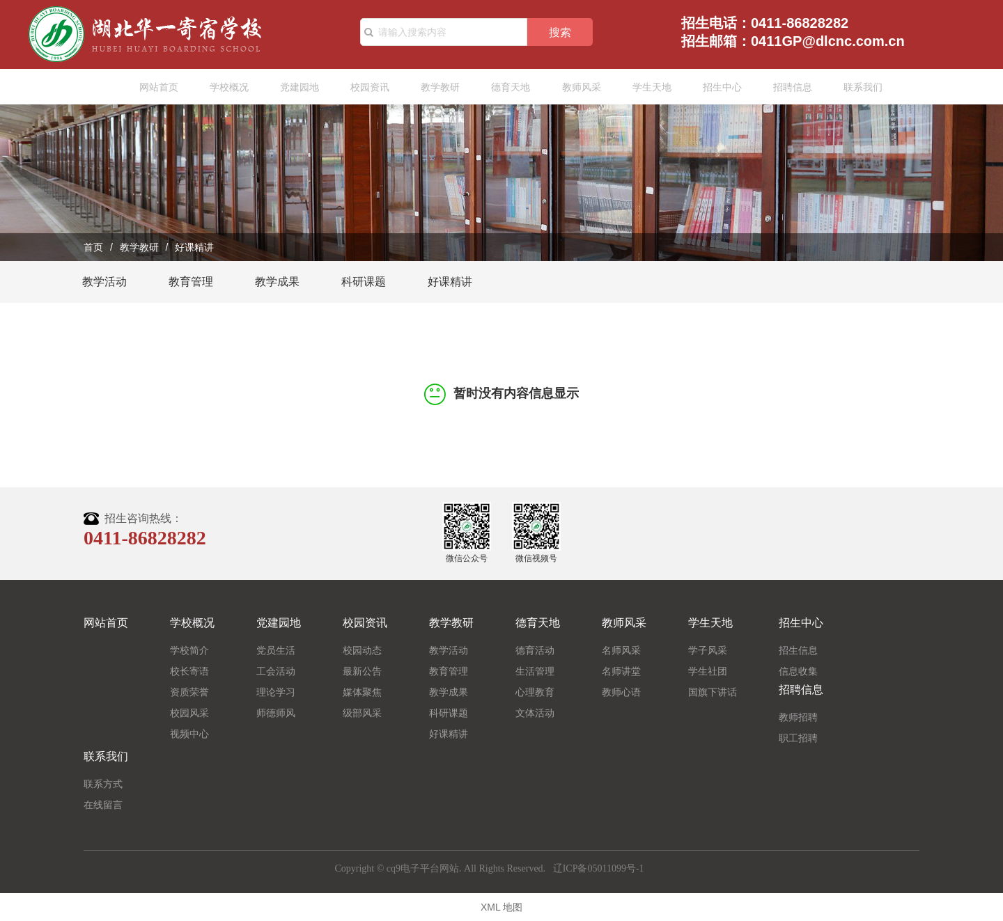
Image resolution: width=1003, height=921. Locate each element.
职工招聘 (798, 737)
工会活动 (275, 671)
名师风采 (621, 650)
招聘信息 (786, 87)
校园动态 (362, 650)
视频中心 (189, 733)
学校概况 (223, 87)
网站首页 (153, 87)
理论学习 (275, 692)
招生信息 (798, 650)
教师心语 (621, 692)
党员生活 (275, 650)
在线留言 (103, 804)
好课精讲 (450, 282)
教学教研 (434, 87)
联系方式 (103, 783)
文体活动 (534, 712)
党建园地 (294, 87)
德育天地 (505, 87)
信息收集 (798, 671)
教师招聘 (798, 717)
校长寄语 (189, 671)
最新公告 (362, 671)
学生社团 (707, 671)
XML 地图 (501, 907)
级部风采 (362, 712)
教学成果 (277, 282)
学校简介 (189, 650)
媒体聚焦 (362, 692)
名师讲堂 (621, 671)
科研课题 (363, 282)
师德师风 (275, 712)
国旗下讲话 (712, 692)
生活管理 (534, 671)
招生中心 (716, 87)
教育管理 (191, 282)
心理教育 (534, 692)
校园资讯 (364, 87)
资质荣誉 (189, 692)
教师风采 (575, 87)
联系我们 (856, 87)
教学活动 (104, 282)
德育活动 (534, 650)
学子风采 (707, 650)
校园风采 (189, 712)
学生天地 (645, 87)
